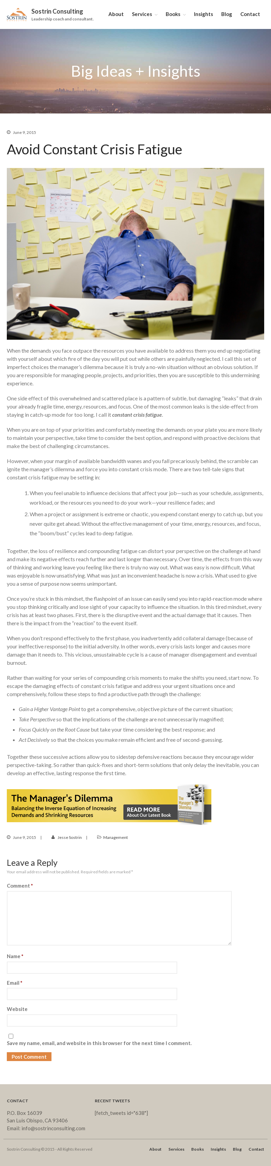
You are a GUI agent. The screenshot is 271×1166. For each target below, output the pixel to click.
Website (17, 1009)
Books (173, 14)
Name (15, 956)
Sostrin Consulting (57, 11)
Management (115, 837)
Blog (226, 14)
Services (142, 14)
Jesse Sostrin (70, 837)
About (116, 14)
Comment (20, 886)
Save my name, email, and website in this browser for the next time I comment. (99, 1043)
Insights (203, 14)
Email (14, 983)
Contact (250, 14)
